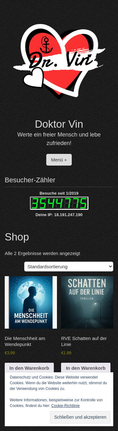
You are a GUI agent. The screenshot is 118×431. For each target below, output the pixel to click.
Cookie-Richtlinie (65, 406)
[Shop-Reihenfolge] (68, 266)
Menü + (59, 159)
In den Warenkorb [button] (29, 368)
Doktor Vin (59, 124)
